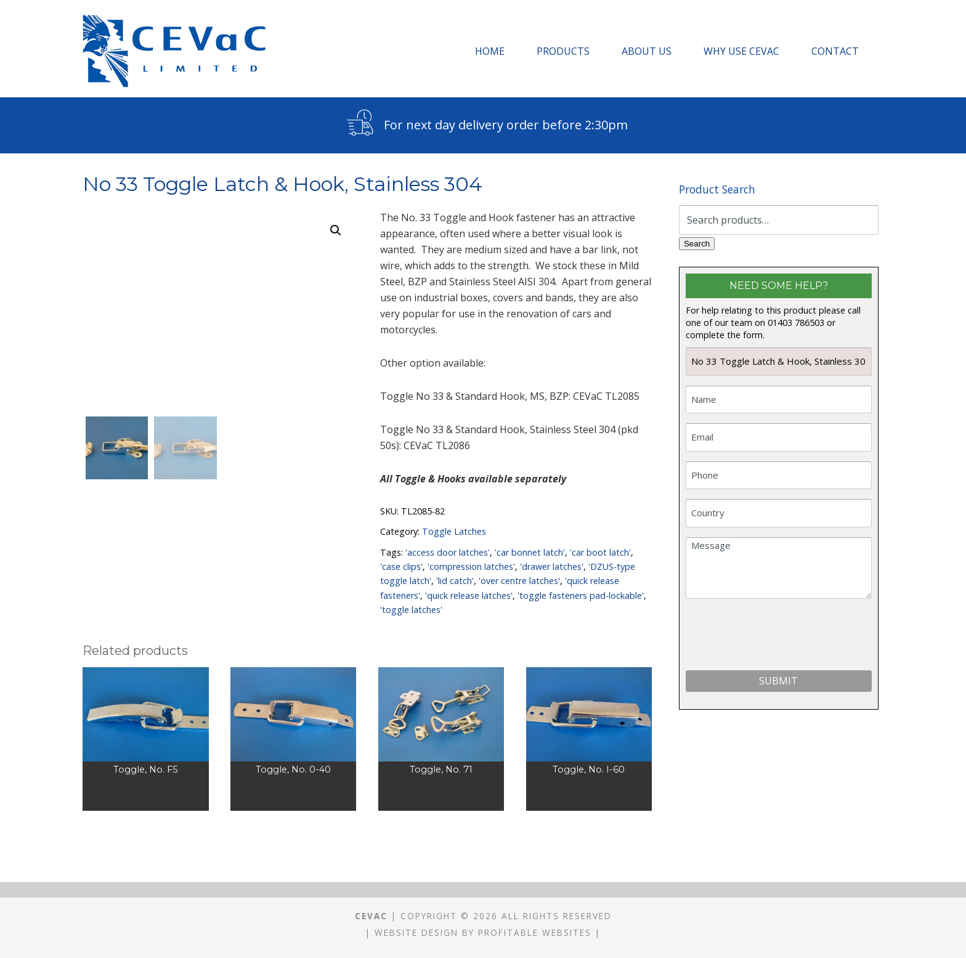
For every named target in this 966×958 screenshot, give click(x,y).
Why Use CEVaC (741, 51)
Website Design (416, 932)
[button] (336, 230)
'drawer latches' (551, 566)
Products (563, 51)
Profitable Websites (534, 932)
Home (490, 51)
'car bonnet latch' (530, 552)
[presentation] (779, 637)
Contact (835, 51)
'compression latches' (471, 566)
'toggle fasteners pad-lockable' (581, 595)
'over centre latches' (519, 581)
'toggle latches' (411, 609)
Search (697, 243)
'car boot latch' (600, 552)
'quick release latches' (469, 595)
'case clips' (401, 566)
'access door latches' (447, 552)
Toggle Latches (454, 531)
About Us (647, 51)
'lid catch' (455, 581)
